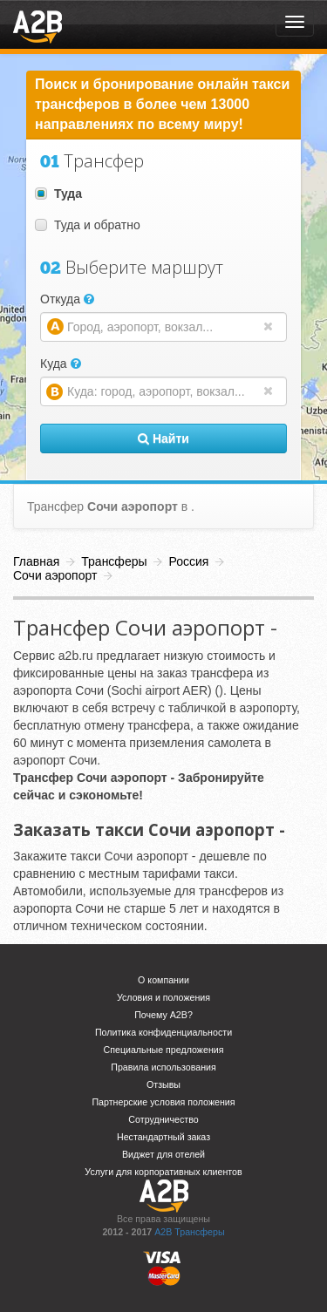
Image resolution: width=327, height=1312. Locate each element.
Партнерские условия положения (163, 1102)
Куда (60, 363)
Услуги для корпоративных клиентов (163, 1171)
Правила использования (163, 1067)
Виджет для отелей (163, 1154)
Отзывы (163, 1084)
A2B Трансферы (189, 1232)
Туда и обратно (87, 225)
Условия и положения (163, 997)
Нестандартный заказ (163, 1137)
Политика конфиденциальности (163, 1032)
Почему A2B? (163, 1014)
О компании (163, 980)
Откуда (67, 299)
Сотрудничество (163, 1119)
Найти (163, 438)
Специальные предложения (164, 1049)
